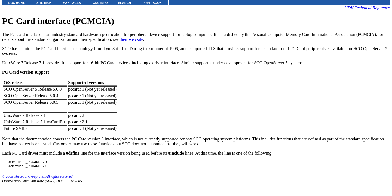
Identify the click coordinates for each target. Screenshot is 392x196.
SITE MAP (43, 2)
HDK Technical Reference (367, 7)
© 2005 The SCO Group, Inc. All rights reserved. (38, 178)
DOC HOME (16, 2)
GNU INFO (100, 2)
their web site (131, 39)
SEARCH (124, 2)
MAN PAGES (72, 2)
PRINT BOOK (152, 2)
